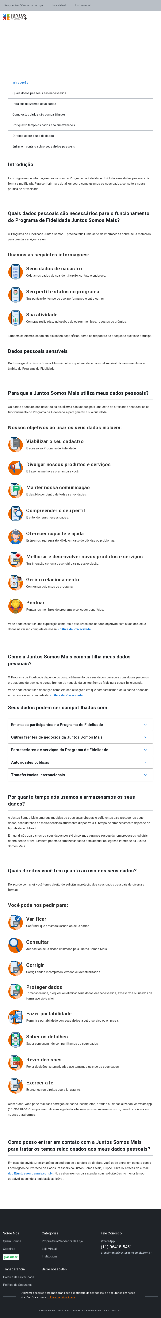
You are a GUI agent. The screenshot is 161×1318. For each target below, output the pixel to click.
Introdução (20, 82)
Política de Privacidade (66, 695)
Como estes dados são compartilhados (39, 114)
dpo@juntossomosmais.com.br (30, 1173)
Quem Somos (12, 1241)
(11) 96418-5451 (116, 1247)
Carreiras (9, 1249)
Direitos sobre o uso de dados (33, 136)
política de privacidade (61, 1297)
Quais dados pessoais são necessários (39, 93)
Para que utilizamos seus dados (34, 104)
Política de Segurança (17, 1285)
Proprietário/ (24, 5)
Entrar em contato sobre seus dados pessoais (44, 146)
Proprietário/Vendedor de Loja (62, 1241)
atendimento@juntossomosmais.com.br (126, 1252)
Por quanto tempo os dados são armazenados (44, 125)
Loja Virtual (59, 5)
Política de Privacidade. (74, 629)
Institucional (82, 5)
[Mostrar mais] (145, 724)
